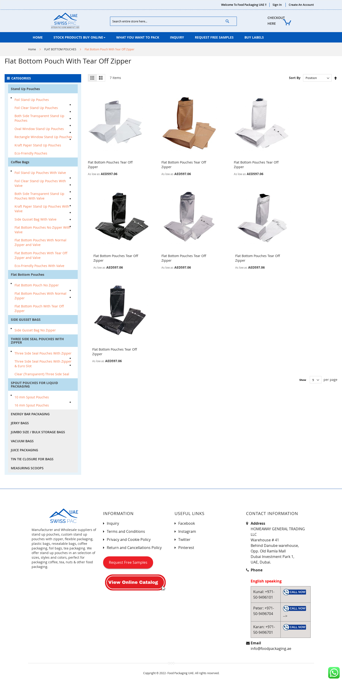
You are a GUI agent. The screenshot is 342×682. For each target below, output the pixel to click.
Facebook (186, 523)
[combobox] (173, 21)
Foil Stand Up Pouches (32, 99)
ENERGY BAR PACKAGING (30, 414)
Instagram (187, 531)
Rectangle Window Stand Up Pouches (43, 137)
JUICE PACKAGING (24, 450)
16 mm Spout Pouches (32, 405)
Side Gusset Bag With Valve (36, 219)
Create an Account (301, 5)
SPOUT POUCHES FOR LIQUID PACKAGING (34, 384)
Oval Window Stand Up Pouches (39, 129)
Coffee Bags (20, 162)
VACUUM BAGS (22, 441)
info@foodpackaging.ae (271, 648)
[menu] (171, 37)
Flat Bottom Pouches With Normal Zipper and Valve (40, 242)
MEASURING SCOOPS (27, 468)
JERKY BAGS (20, 423)
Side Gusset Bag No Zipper (35, 330)
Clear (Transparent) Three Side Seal (42, 374)
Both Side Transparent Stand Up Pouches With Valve (39, 195)
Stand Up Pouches (25, 89)
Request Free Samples (128, 562)
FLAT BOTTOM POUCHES (60, 49)
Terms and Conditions (126, 531)
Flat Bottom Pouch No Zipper (37, 285)
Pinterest (186, 547)
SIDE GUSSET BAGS (26, 319)
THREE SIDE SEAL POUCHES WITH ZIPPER (37, 341)
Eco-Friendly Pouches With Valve (39, 266)
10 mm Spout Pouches (32, 397)
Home (32, 49)
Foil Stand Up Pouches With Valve (40, 172)
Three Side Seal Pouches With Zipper (43, 353)
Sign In (277, 5)
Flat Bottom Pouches (27, 274)
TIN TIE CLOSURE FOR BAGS (32, 459)
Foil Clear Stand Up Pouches (36, 108)
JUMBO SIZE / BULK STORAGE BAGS (38, 432)
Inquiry (113, 523)
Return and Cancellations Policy (134, 547)
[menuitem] (37, 37)
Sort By (294, 78)
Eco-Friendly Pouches (31, 153)
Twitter (184, 539)
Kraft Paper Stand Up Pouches (38, 145)
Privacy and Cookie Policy (129, 539)
